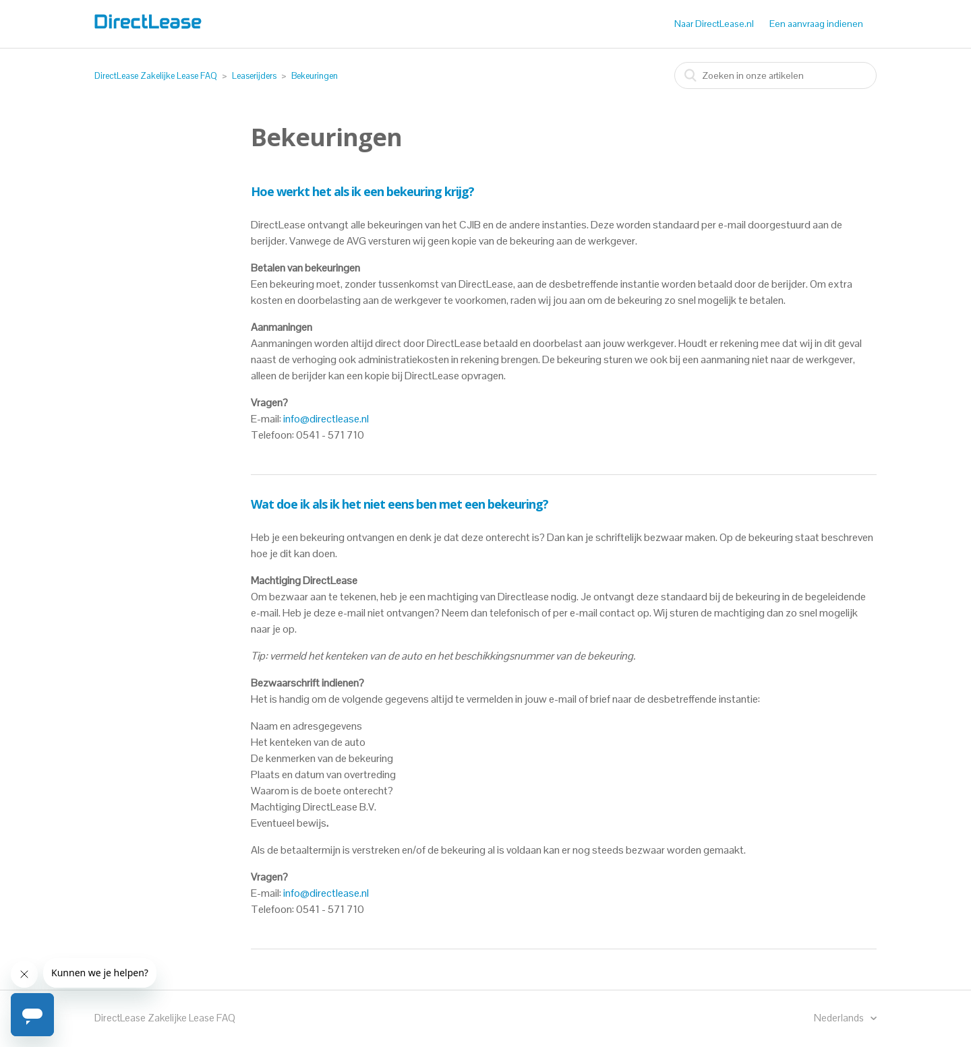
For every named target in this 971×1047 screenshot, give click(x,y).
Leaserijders (254, 76)
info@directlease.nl (326, 419)
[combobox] (775, 75)
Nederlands (840, 1017)
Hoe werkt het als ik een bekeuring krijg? (362, 191)
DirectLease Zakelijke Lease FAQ (155, 76)
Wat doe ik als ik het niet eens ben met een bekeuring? (399, 504)
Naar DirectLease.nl (714, 24)
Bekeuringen (314, 76)
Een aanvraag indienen (816, 24)
